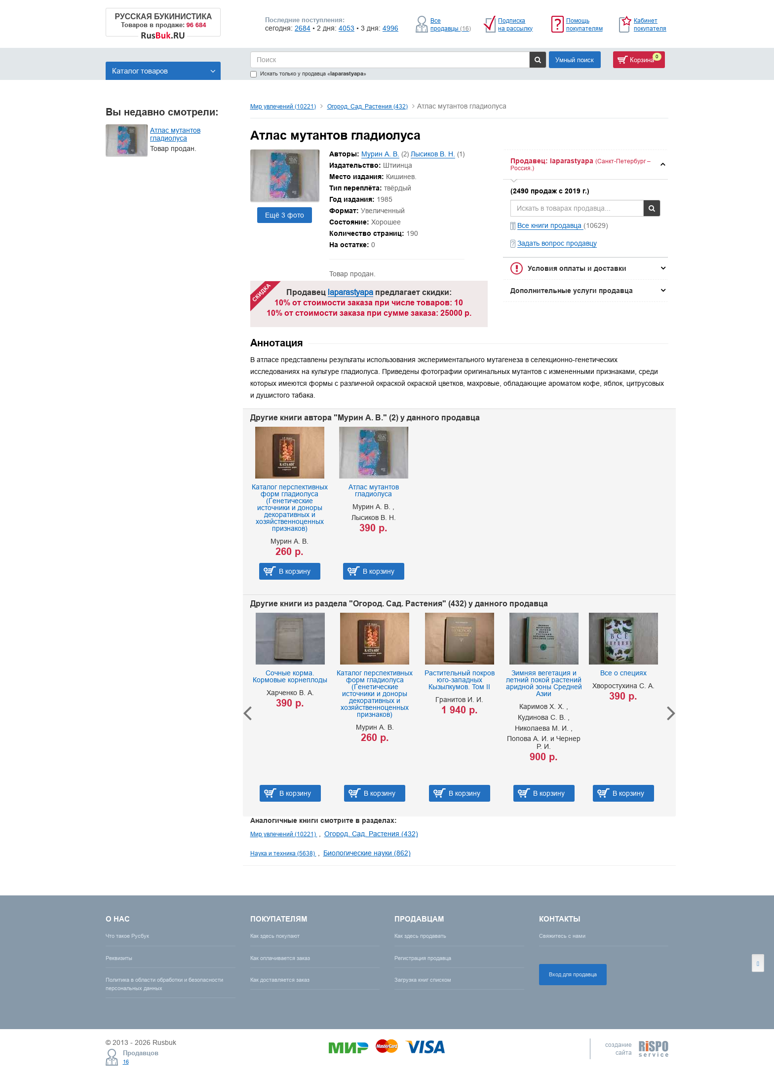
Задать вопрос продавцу (557, 243)
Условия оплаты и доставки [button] (577, 268)
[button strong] (585, 164)
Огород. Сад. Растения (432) (367, 106)
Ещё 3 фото (284, 215)
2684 (302, 28)
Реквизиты (119, 958)
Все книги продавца (550, 225)
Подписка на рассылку (515, 24)
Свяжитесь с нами (562, 935)
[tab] (585, 164)
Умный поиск (574, 60)
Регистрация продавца (422, 958)
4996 (390, 28)
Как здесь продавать (420, 935)
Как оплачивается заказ (280, 958)
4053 (346, 28)
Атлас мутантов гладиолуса (175, 134)
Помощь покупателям (584, 24)
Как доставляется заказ (280, 979)
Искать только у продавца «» (308, 73)
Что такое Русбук (127, 935)
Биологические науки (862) (367, 853)
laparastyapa (350, 292)
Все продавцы (450, 24)
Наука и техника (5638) (283, 853)
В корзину (294, 571)
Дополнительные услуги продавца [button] (571, 291)
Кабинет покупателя (650, 24)
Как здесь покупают (275, 935)
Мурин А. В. (380, 154)
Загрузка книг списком (422, 979)
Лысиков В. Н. (433, 154)
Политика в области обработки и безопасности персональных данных (164, 984)
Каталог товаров (164, 71)
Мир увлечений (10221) (283, 106)
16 (126, 1061)
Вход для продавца (573, 974)
